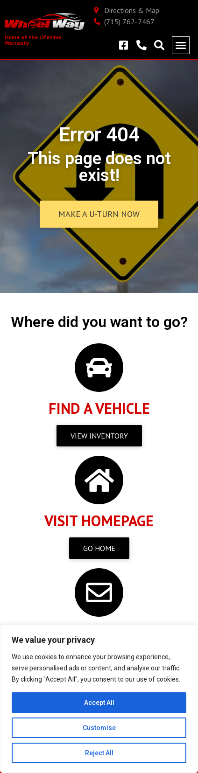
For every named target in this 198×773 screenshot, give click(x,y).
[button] (181, 45)
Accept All (99, 702)
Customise (99, 727)
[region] (99, 699)
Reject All (99, 753)
